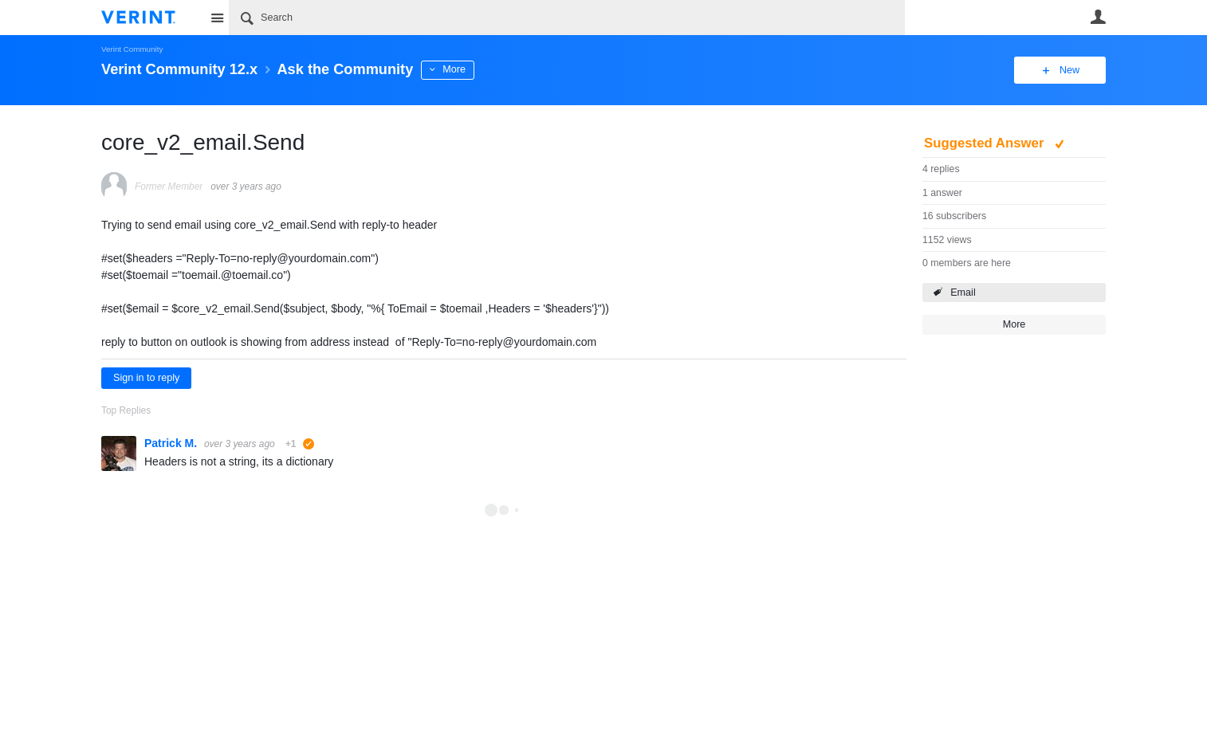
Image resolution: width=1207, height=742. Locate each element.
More (454, 69)
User (1098, 17)
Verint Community (132, 49)
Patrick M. (172, 443)
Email (963, 292)
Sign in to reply (146, 377)
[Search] (567, 17)
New (1069, 70)
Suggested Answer (986, 143)
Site (217, 17)
